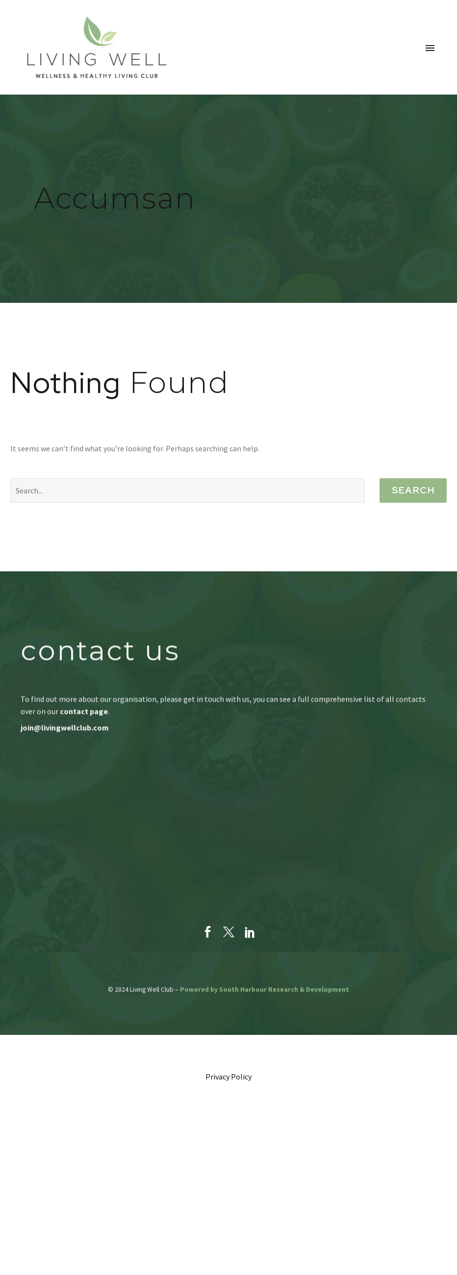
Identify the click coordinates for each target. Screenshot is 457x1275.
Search (413, 490)
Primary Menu (430, 48)
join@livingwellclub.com (65, 728)
